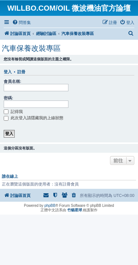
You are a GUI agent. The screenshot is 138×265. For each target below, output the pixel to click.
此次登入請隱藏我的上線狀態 (33, 118)
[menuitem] (21, 22)
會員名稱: (12, 81)
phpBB (50, 206)
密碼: (8, 98)
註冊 (21, 72)
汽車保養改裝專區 (31, 48)
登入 (8, 72)
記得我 (13, 111)
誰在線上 (10, 176)
